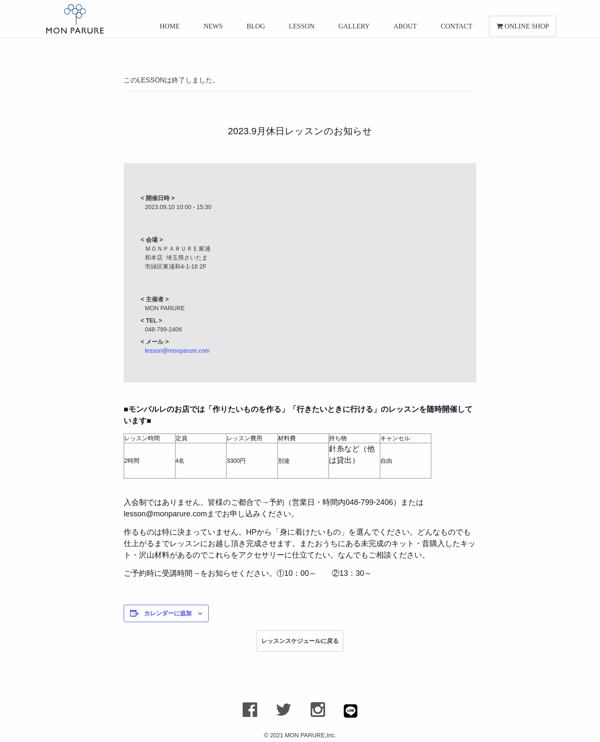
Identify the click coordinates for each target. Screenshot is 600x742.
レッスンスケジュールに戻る (300, 640)
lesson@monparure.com (177, 350)
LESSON (300, 28)
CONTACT (455, 28)
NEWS (211, 28)
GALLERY (352, 28)
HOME (168, 28)
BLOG (254, 28)
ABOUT (404, 28)
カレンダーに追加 (168, 613)
